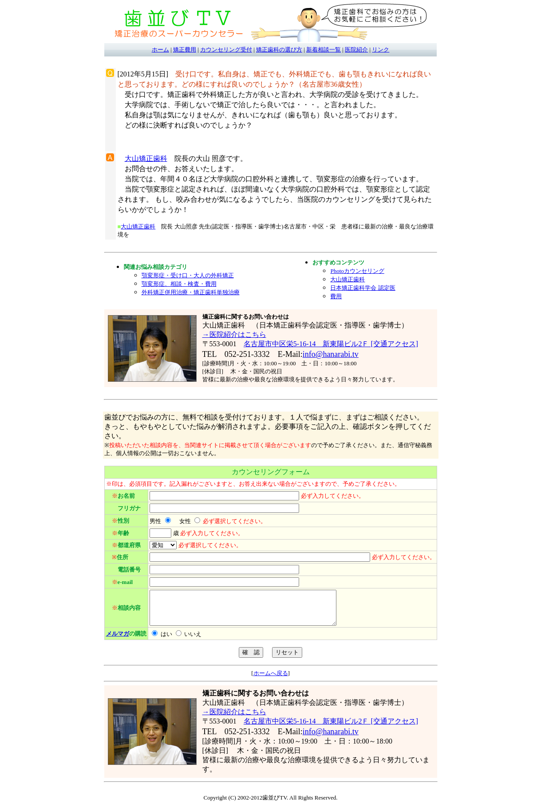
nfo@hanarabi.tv (332, 354)
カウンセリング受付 (226, 49)
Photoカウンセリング (357, 271)
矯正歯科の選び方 (279, 49)
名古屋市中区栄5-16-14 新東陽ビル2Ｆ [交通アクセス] (331, 344)
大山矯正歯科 (146, 158)
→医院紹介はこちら (234, 334)
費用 (336, 296)
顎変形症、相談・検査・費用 (179, 283)
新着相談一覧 (323, 49)
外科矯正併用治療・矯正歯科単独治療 (191, 292)
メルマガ (117, 640)
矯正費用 (184, 49)
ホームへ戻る (270, 679)
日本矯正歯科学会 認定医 (362, 287)
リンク (380, 49)
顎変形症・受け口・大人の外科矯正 (188, 275)
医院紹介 (356, 49)
